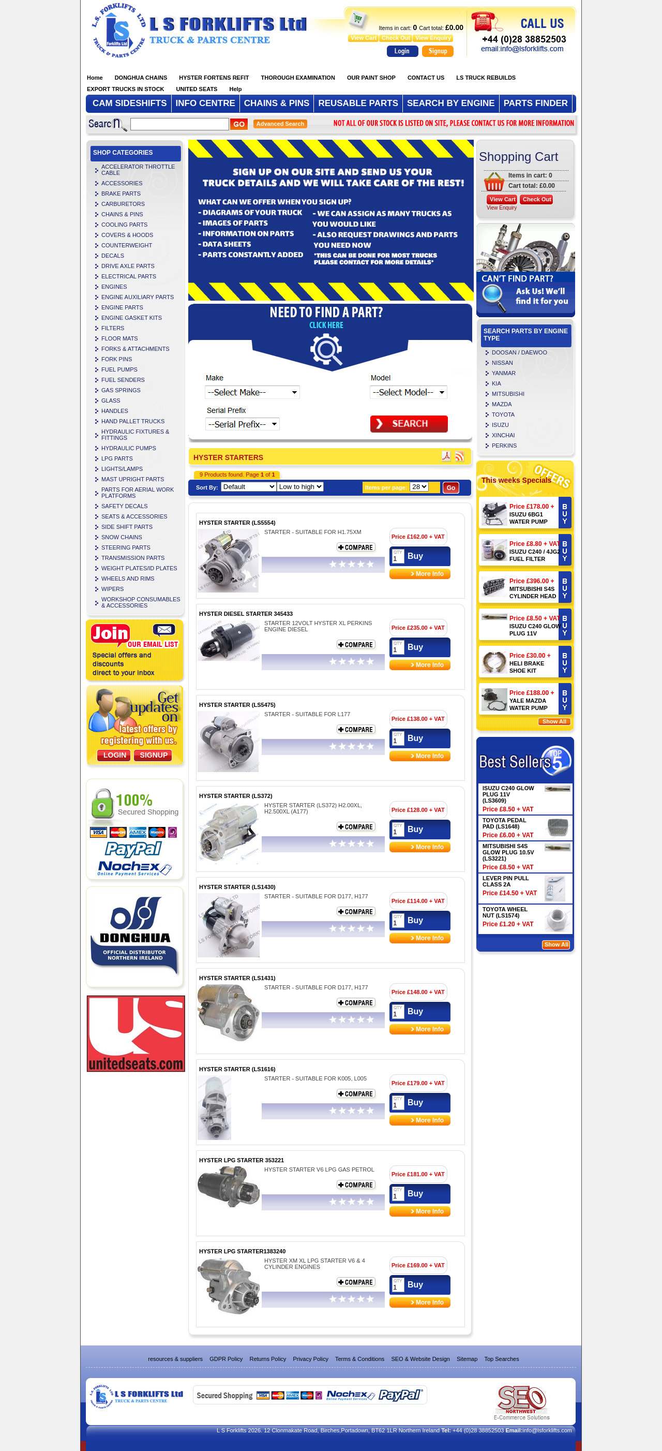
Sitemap (467, 1359)
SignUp (154, 755)
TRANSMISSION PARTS (132, 558)
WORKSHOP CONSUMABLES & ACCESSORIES (140, 602)
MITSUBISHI (508, 394)
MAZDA (502, 404)
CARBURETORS (123, 204)
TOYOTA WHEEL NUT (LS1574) (505, 912)
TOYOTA (503, 414)
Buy (415, 556)
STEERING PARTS (126, 547)
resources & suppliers (175, 1359)
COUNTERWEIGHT (126, 245)
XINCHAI (503, 435)
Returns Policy (267, 1359)
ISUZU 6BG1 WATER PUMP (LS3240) (528, 521)
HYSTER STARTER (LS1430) (237, 887)
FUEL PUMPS (119, 369)
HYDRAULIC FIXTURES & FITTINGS (135, 434)
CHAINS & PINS (122, 214)
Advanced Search (280, 124)
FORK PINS (116, 359)
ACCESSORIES (121, 183)
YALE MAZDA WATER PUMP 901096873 (528, 708)
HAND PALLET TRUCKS (132, 421)
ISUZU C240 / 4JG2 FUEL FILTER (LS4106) (534, 559)
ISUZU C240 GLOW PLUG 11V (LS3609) (535, 633)
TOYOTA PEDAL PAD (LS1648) (504, 823)
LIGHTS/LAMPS (122, 469)
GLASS (111, 400)
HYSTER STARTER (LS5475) (237, 705)
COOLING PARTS (124, 224)
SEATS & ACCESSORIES (134, 516)
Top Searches (501, 1359)
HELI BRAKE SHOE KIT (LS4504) (526, 670)
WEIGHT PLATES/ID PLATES (139, 568)
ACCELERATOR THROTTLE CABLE (138, 170)
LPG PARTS (117, 458)
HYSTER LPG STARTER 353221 (241, 1160)
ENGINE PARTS (122, 307)
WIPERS (112, 589)
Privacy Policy (310, 1359)
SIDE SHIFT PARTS (127, 527)
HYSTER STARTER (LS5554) (237, 523)
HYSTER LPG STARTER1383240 (242, 1251)
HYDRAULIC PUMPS (128, 448)
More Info (430, 574)
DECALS (112, 256)
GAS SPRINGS (121, 390)
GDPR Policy (226, 1359)
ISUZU (500, 425)
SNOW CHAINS (121, 537)
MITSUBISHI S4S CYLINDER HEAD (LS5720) (532, 596)
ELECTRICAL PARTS (128, 276)
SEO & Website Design (420, 1359)
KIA (496, 383)
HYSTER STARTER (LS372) (236, 796)
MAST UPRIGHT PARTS (132, 479)
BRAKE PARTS (121, 193)
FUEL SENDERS (123, 380)
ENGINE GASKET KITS (131, 318)
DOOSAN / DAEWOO (519, 352)
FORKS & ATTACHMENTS (135, 349)
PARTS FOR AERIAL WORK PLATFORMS (137, 492)
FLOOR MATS (119, 338)
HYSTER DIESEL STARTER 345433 (246, 614)
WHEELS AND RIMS (128, 578)
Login (114, 755)
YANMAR (504, 373)
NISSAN (502, 363)
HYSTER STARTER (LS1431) (237, 978)
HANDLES (114, 411)
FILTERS (112, 328)
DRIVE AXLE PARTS (128, 266)
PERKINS (504, 445)
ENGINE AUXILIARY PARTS (137, 297)
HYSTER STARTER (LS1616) (237, 1069)
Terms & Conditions (359, 1359)
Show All (554, 721)
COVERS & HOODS (127, 235)
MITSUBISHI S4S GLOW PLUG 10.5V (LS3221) (508, 852)
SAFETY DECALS (124, 506)
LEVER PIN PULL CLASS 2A (506, 881)
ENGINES (114, 287)
